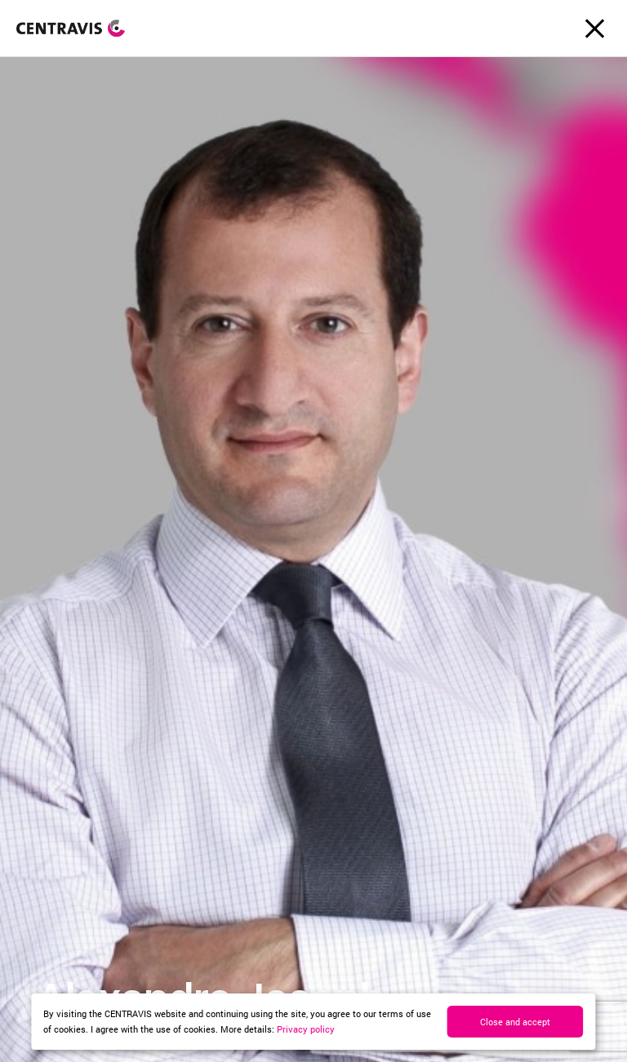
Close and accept (515, 1022)
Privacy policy (306, 1029)
